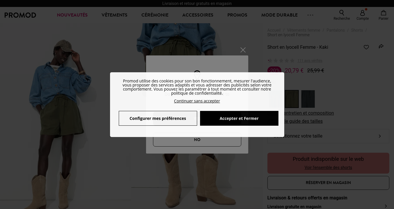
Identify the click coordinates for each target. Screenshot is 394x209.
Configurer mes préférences (157, 118)
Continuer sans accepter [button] (197, 101)
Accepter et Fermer (239, 118)
